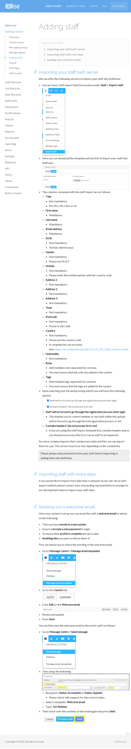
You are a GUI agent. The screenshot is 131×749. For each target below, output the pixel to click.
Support (119, 6)
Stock (8, 150)
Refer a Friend (13, 193)
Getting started (14, 31)
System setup (16, 42)
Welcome (10, 25)
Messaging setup (18, 47)
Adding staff (15, 57)
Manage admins (17, 52)
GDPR (94, 6)
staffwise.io (120, 742)
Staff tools (11, 100)
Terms (8, 180)
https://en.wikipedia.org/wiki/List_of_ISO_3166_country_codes (92, 349)
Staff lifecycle (13, 82)
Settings (9, 156)
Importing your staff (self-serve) (66, 49)
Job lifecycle (12, 88)
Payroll (12, 62)
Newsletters (75, 6)
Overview (14, 37)
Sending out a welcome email (64, 59)
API (7, 168)
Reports (9, 131)
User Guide (53, 6)
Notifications (13, 113)
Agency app (15, 73)
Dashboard (11, 106)
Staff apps (14, 67)
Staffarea (10, 162)
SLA (105, 6)
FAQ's (8, 174)
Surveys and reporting (12, 140)
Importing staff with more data (65, 54)
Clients (9, 125)
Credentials (11, 187)
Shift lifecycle (13, 94)
